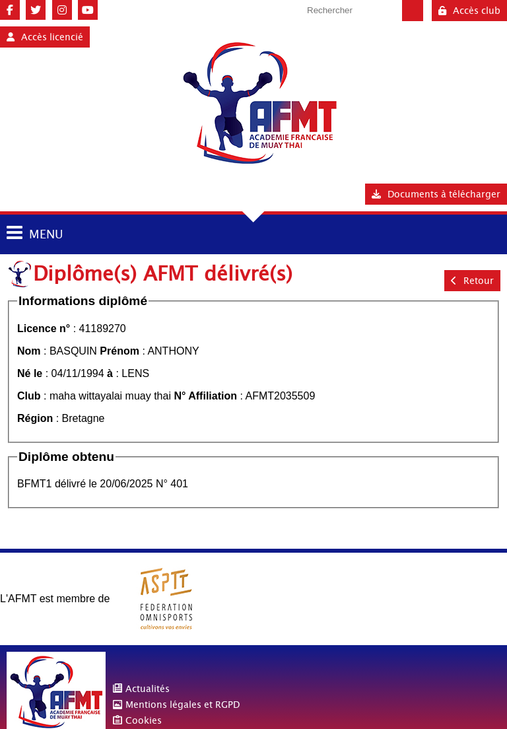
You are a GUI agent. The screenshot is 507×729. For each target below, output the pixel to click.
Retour (472, 280)
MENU (46, 234)
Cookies (143, 720)
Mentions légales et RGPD (182, 704)
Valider (412, 10)
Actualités (147, 688)
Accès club (469, 10)
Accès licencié (45, 37)
